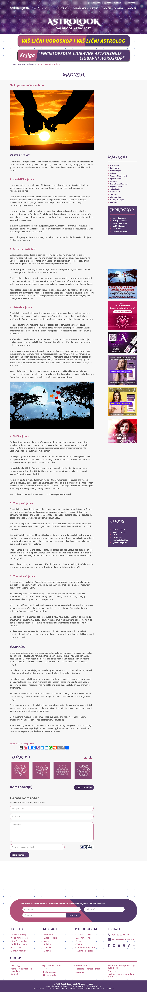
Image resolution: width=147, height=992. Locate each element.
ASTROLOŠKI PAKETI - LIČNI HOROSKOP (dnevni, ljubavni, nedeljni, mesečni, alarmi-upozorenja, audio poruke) (24, 27)
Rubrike (95, 8)
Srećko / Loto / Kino (120, 540)
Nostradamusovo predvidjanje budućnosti (121, 966)
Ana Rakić (40, 8)
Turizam (113, 194)
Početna (13, 64)
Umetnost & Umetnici (118, 176)
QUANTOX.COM (61, 989)
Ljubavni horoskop (120, 231)
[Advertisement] (122, 118)
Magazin (107, 8)
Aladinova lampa (119, 532)
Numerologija (49, 975)
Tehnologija (115, 189)
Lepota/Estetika (116, 186)
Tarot (45, 969)
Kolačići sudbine (119, 529)
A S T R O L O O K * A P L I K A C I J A (124, 24)
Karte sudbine (49, 972)
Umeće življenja (116, 171)
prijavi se (73, 915)
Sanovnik (79, 972)
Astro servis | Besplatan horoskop (22, 970)
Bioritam (112, 971)
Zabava (113, 173)
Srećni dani (117, 229)
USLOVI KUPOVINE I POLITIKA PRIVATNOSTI (87, 989)
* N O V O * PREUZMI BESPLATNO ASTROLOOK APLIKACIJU (25, 19)
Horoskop (63, 8)
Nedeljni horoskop (120, 221)
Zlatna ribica (117, 537)
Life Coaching (115, 197)
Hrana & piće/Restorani (119, 184)
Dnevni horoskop (119, 218)
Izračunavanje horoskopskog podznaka (121, 975)
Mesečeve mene (82, 965)
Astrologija (114, 165)
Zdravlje (113, 181)
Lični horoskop (79, 8)
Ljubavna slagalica (120, 543)
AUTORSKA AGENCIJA (91, 986)
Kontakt (131, 8)
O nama (47, 951)
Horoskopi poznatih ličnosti (87, 969)
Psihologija (31, 64)
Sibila (115, 535)
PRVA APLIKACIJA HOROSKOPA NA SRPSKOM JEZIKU (125, 19)
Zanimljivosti (115, 192)
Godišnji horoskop (120, 226)
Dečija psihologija (117, 200)
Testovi (14, 974)
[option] (20, 770)
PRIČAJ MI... (114, 202)
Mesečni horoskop (120, 223)
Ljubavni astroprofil (52, 965)
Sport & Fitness (116, 179)
